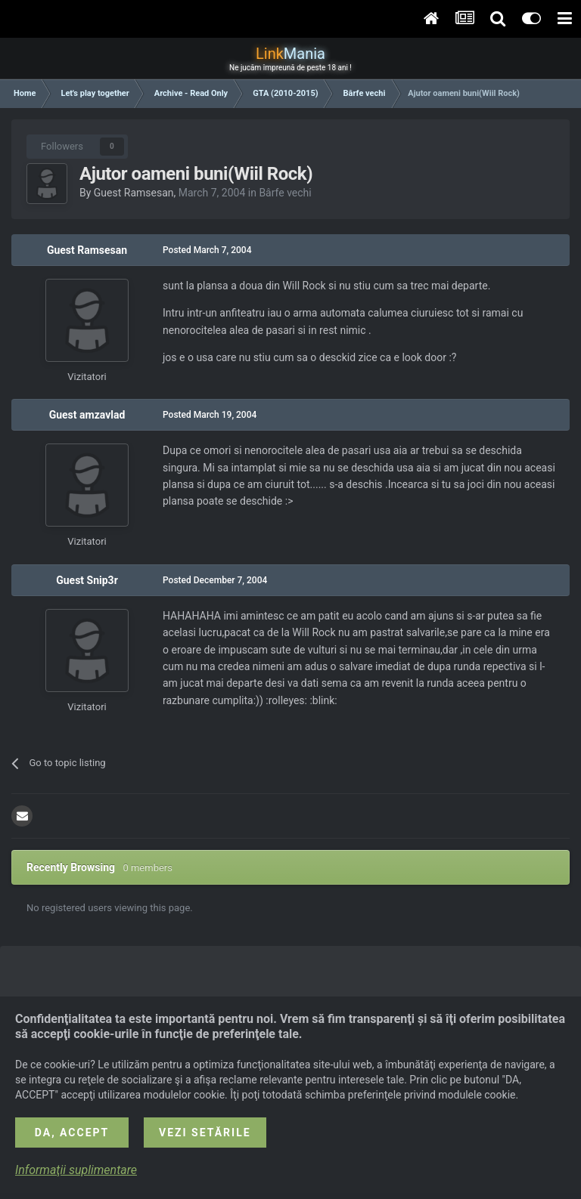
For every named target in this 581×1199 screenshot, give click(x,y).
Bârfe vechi (285, 193)
